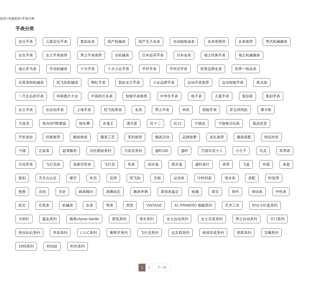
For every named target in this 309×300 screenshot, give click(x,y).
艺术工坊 (232, 205)
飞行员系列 (150, 232)
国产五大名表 (149, 41)
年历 (93, 178)
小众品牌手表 (164, 82)
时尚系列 (77, 246)
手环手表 (149, 69)
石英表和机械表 (31, 82)
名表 (138, 110)
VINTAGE (154, 205)
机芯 (22, 205)
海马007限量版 (54, 123)
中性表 (281, 192)
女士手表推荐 (56, 55)
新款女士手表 (129, 82)
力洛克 (24, 123)
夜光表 (261, 82)
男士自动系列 (246, 219)
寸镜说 (199, 123)
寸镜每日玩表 (229, 123)
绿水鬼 (153, 164)
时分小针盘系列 (265, 205)
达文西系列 (180, 232)
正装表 (44, 151)
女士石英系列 (212, 219)
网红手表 (98, 82)
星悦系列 (119, 219)
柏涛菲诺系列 (213, 232)
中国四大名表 (102, 96)
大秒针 (24, 219)
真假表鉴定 (170, 192)
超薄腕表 (69, 151)
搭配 (251, 178)
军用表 (284, 151)
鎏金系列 (49, 219)
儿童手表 (222, 96)
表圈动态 (113, 192)
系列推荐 (135, 137)
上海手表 (84, 110)
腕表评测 (140, 192)
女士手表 (26, 110)
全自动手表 (55, 110)
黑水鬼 (176, 164)
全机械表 (122, 55)
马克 (263, 151)
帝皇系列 (60, 232)
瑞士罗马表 (28, 69)
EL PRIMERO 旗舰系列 (193, 205)
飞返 (246, 164)
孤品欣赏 (260, 123)
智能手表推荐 (136, 96)
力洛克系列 (133, 151)
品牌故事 (189, 137)
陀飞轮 (135, 178)
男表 (109, 205)
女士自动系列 (177, 219)
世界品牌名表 (211, 69)
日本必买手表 (153, 55)
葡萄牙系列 (119, 232)
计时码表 (204, 178)
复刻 (22, 178)
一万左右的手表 (31, 96)
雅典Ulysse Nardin (84, 219)
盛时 (184, 151)
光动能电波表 (184, 41)
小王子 (241, 151)
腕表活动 (162, 137)
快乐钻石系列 (29, 232)
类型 (129, 205)
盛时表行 (202, 164)
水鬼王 (108, 123)
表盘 (286, 164)
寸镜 (22, 151)
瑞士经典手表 (215, 55)
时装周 (273, 178)
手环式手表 (178, 69)
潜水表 (230, 178)
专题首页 (14, 18)
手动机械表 (58, 69)
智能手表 (209, 110)
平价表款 (26, 137)
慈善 (22, 192)
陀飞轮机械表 (67, 82)
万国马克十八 (212, 151)
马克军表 (26, 164)
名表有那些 (217, 41)
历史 (62, 192)
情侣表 (257, 192)
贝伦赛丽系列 (100, 151)
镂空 (73, 178)
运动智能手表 (233, 82)
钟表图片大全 (67, 96)
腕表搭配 (244, 137)
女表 (89, 205)
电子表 (196, 96)
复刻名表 (87, 41)
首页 (3, 18)
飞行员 (109, 164)
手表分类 (28, 18)
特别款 (52, 246)
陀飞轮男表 (113, 110)
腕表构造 (80, 137)
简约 (235, 192)
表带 (226, 164)
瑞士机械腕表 (249, 55)
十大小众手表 (118, 69)
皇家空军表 (82, 164)
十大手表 (87, 69)
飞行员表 (53, 164)
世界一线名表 (245, 69)
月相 (157, 178)
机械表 (67, 205)
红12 (178, 123)
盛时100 (161, 151)
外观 (266, 164)
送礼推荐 (217, 137)
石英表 (44, 205)
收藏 (195, 192)
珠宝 (215, 192)
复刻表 (247, 96)
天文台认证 (48, 178)
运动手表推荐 (198, 82)
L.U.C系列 (88, 232)
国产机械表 (117, 41)
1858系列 (26, 246)
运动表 (179, 178)
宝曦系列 (271, 232)
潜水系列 (146, 219)
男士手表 (162, 110)
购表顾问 (86, 192)
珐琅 (113, 178)
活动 (42, 192)
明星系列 (244, 232)
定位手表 (26, 41)
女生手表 (26, 55)
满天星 (131, 123)
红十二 (155, 123)
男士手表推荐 (91, 55)
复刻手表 (273, 96)
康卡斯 (266, 110)
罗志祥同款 (239, 110)
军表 (131, 164)
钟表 (186, 110)
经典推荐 (53, 137)
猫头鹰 (84, 123)
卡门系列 (277, 219)
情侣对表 (271, 137)
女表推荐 (245, 41)
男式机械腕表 (276, 41)
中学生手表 (169, 96)
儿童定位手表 (56, 41)
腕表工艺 (107, 137)
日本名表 (184, 55)
